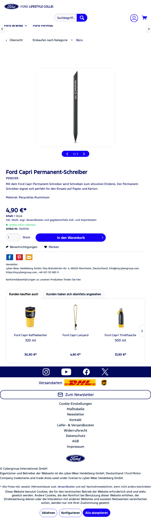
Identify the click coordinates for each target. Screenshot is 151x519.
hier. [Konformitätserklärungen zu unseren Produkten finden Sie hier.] (78, 279)
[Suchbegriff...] (70, 18)
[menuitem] (70, 18)
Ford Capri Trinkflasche (120, 335)
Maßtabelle (75, 409)
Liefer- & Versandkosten (75, 425)
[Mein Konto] (132, 18)
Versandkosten (66, 486)
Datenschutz (75, 436)
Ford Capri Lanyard (75, 335)
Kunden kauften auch (23, 294)
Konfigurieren (70, 513)
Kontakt (75, 420)
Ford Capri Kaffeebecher (30, 335)
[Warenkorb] (145, 18)
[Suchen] (82, 18)
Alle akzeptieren (96, 513)
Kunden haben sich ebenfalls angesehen (73, 294)
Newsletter (75, 414)
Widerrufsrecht (75, 430)
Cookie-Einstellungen (75, 404)
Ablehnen (48, 513)
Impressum (75, 446)
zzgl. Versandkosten (31, 220)
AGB (75, 441)
